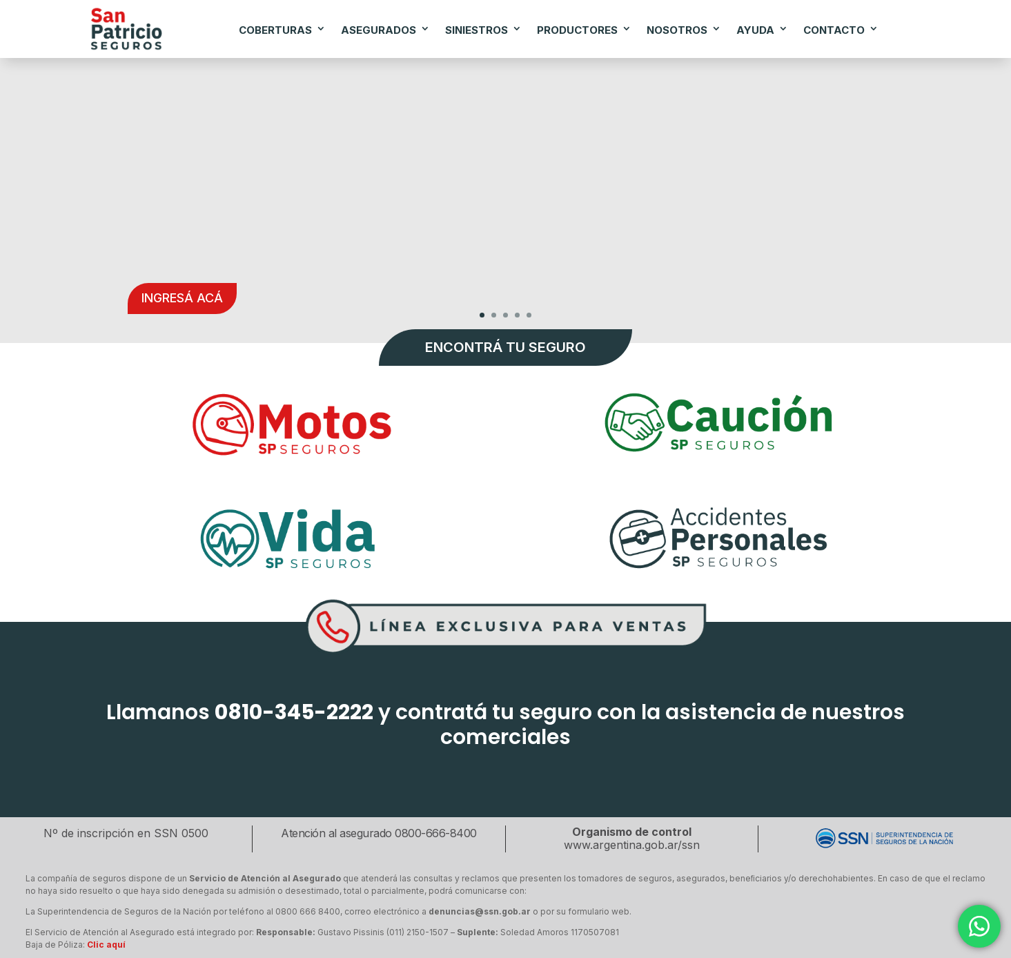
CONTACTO (834, 30)
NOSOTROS (677, 30)
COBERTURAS (275, 30)
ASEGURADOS (378, 30)
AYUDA (755, 30)
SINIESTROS (476, 30)
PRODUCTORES (577, 30)
